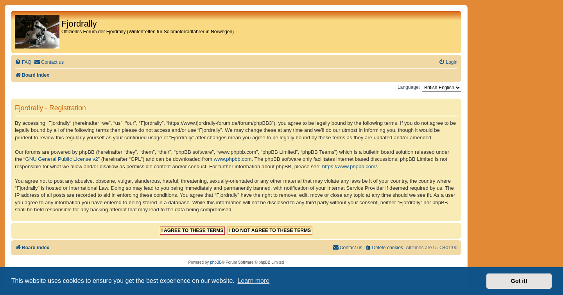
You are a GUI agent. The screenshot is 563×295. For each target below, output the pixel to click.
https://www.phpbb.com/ (349, 166)
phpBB (216, 262)
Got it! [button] (519, 281)
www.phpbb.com (233, 159)
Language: (409, 87)
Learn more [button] (253, 280)
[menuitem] (23, 62)
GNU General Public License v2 (61, 159)
